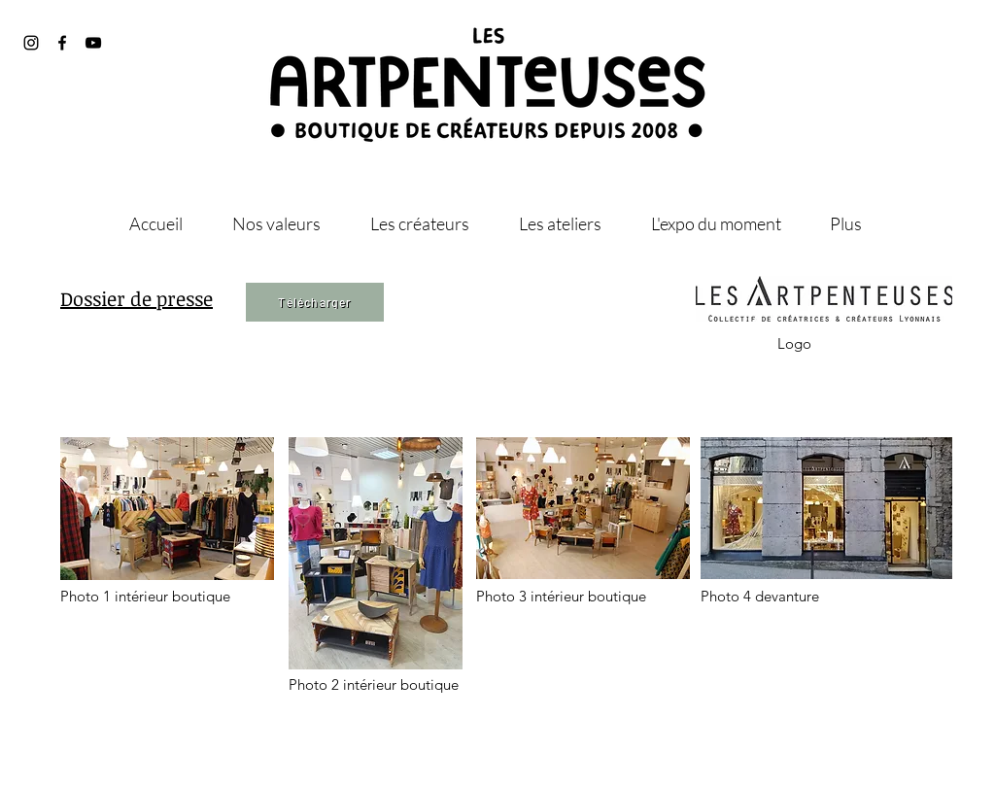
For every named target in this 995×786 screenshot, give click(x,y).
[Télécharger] (315, 302)
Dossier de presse (136, 298)
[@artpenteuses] (62, 42)
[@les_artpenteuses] (31, 42)
